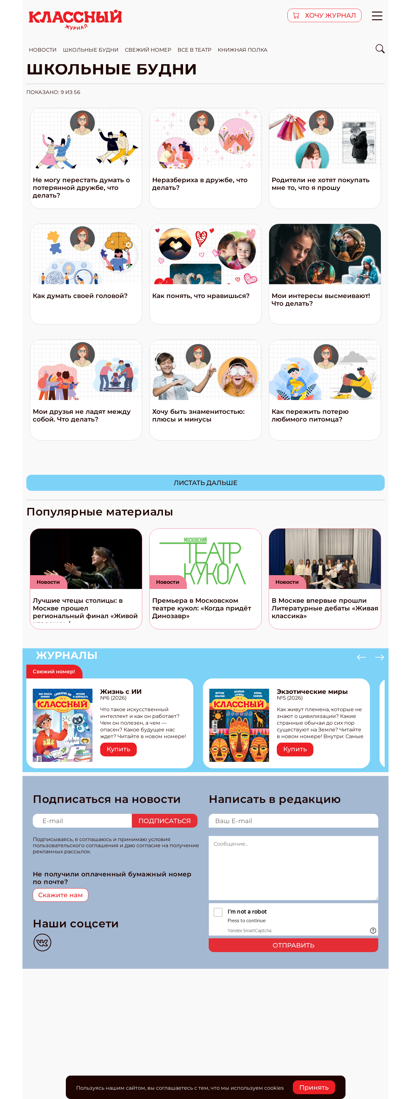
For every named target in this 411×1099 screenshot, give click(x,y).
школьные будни (90, 50)
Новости (48, 582)
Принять (314, 1087)
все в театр (194, 50)
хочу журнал (329, 15)
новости (43, 50)
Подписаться (164, 821)
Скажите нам (60, 895)
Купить (118, 749)
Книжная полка (242, 50)
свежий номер (148, 50)
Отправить (293, 945)
